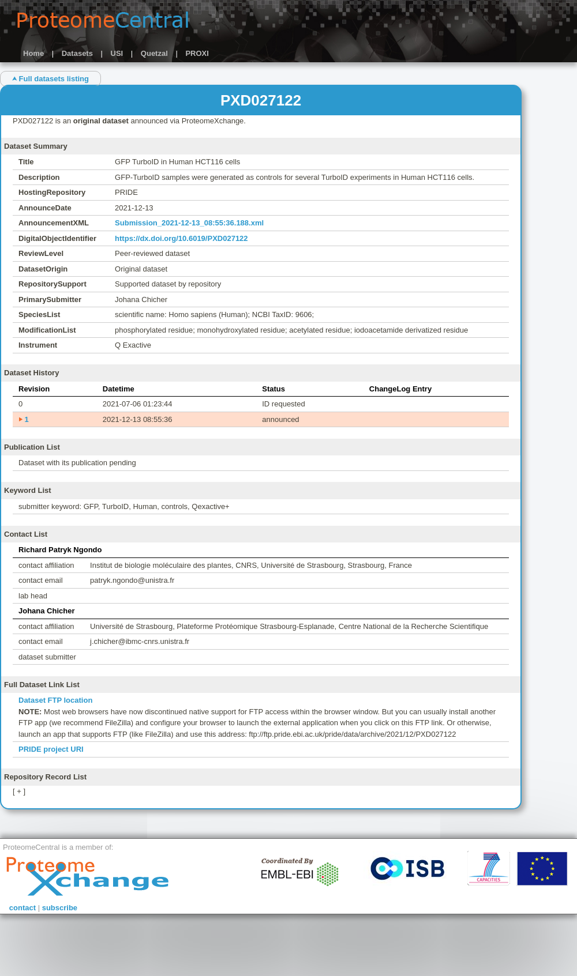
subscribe (59, 907)
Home (33, 53)
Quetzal (154, 53)
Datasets (77, 53)
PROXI (196, 53)
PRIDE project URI (51, 749)
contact (22, 907)
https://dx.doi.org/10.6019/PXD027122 (181, 238)
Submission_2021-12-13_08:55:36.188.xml (189, 222)
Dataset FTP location (55, 700)
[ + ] (19, 791)
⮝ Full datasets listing (50, 78)
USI (117, 53)
